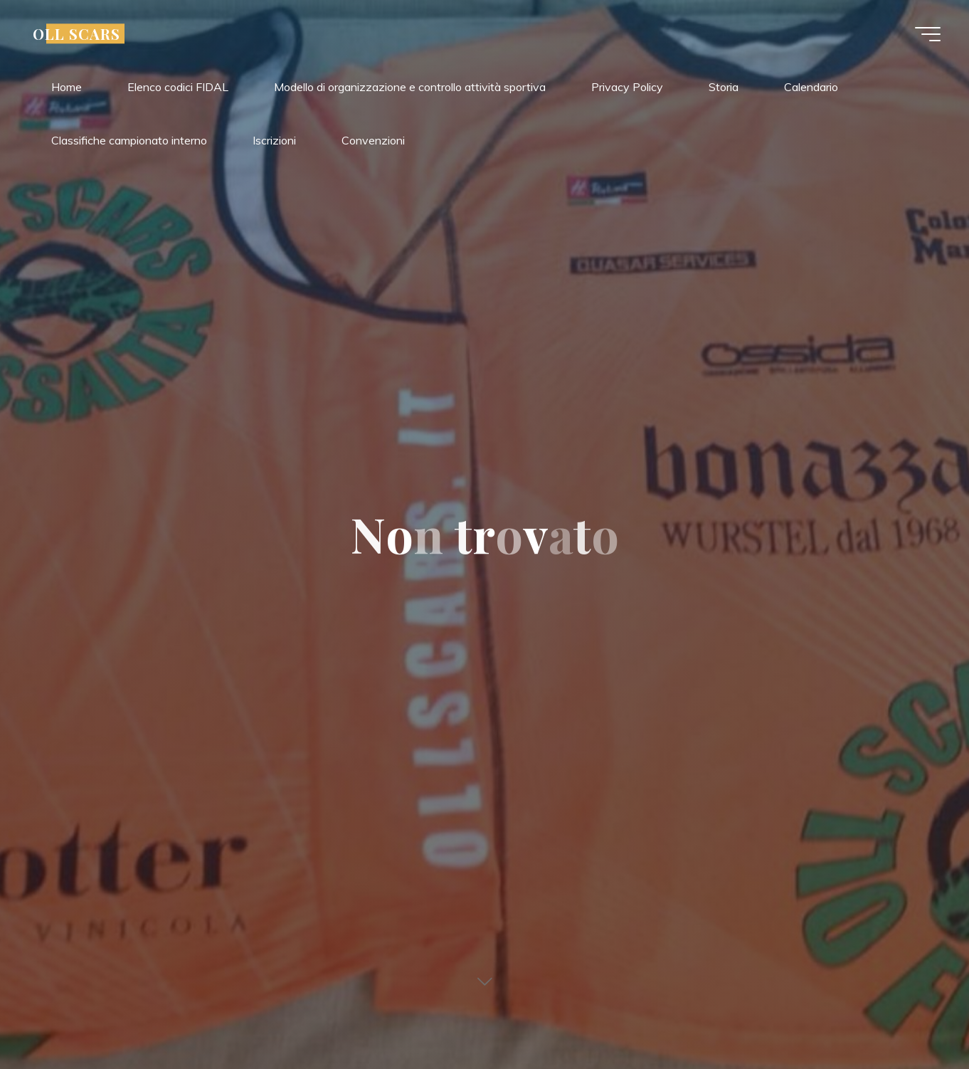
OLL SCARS (76, 33)
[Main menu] (928, 34)
